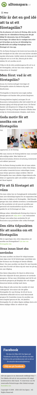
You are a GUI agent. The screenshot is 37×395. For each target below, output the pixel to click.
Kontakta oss (6, 386)
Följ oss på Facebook (14, 366)
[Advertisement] (18, 327)
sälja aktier (18, 215)
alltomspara (19, 4)
